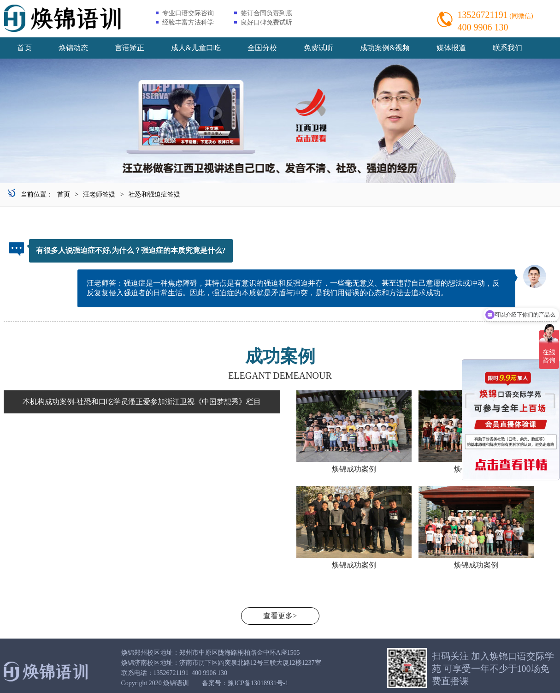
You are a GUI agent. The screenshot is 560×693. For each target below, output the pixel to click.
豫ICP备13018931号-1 (258, 683)
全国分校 (262, 48)
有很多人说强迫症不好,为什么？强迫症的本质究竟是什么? (131, 250)
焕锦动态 (73, 48)
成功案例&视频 (385, 48)
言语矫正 (129, 48)
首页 (24, 48)
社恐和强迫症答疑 (154, 194)
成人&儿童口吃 (196, 48)
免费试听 (318, 48)
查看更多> (280, 616)
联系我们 (507, 48)
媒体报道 (451, 48)
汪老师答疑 (99, 194)
